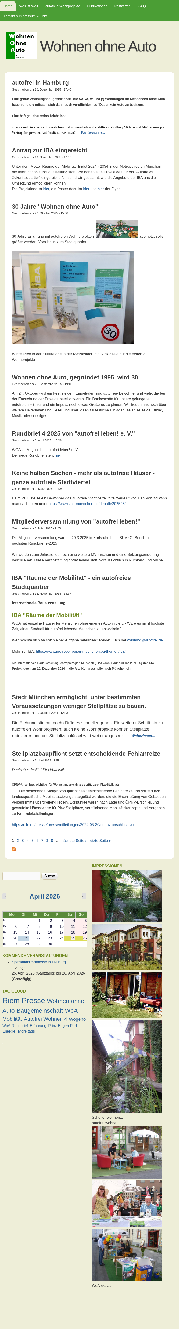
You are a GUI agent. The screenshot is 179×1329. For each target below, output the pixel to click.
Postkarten (122, 6)
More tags (26, 1031)
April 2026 (44, 896)
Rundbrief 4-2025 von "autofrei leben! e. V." (73, 433)
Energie (8, 1031)
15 (4, 926)
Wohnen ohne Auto (98, 46)
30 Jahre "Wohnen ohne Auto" (55, 206)
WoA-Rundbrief (15, 1026)
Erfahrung (38, 1026)
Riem (11, 1000)
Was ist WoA (29, 6)
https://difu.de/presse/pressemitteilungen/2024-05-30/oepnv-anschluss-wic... (75, 825)
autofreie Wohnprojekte (62, 6)
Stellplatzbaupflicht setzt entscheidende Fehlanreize (86, 753)
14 (4, 920)
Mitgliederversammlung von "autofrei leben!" (76, 521)
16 (4, 932)
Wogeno (77, 1019)
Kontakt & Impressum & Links (25, 16)
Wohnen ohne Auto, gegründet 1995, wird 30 (75, 377)
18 (4, 943)
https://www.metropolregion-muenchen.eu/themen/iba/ (80, 651)
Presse (33, 1000)
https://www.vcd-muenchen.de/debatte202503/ (87, 504)
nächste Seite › (74, 841)
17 (4, 937)
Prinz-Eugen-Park (63, 1026)
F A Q (141, 6)
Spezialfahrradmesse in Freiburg (39, 962)
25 (73, 938)
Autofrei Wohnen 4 (45, 1019)
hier (46, 189)
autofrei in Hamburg (40, 82)
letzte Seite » (100, 841)
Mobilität (12, 1019)
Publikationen (97, 6)
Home (7, 6)
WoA (71, 1010)
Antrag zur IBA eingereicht (49, 150)
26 (85, 938)
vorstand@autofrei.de (145, 640)
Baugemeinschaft (40, 1010)
